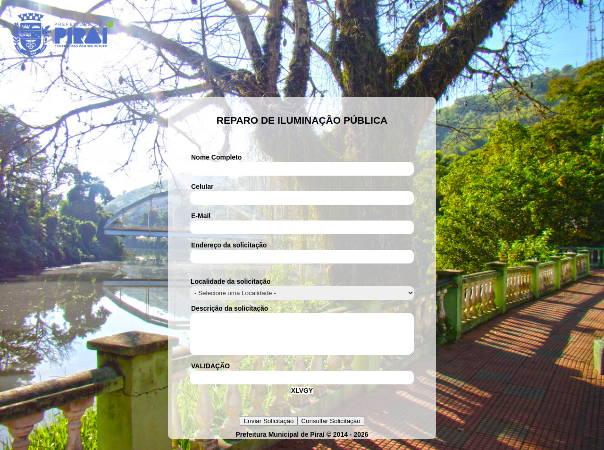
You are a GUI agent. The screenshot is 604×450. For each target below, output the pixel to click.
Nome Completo (216, 157)
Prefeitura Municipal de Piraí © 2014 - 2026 (301, 441)
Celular (202, 186)
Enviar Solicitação (268, 428)
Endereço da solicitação (229, 245)
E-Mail (200, 216)
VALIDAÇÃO (210, 373)
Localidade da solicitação (231, 281)
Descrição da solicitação (229, 308)
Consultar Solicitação (330, 428)
